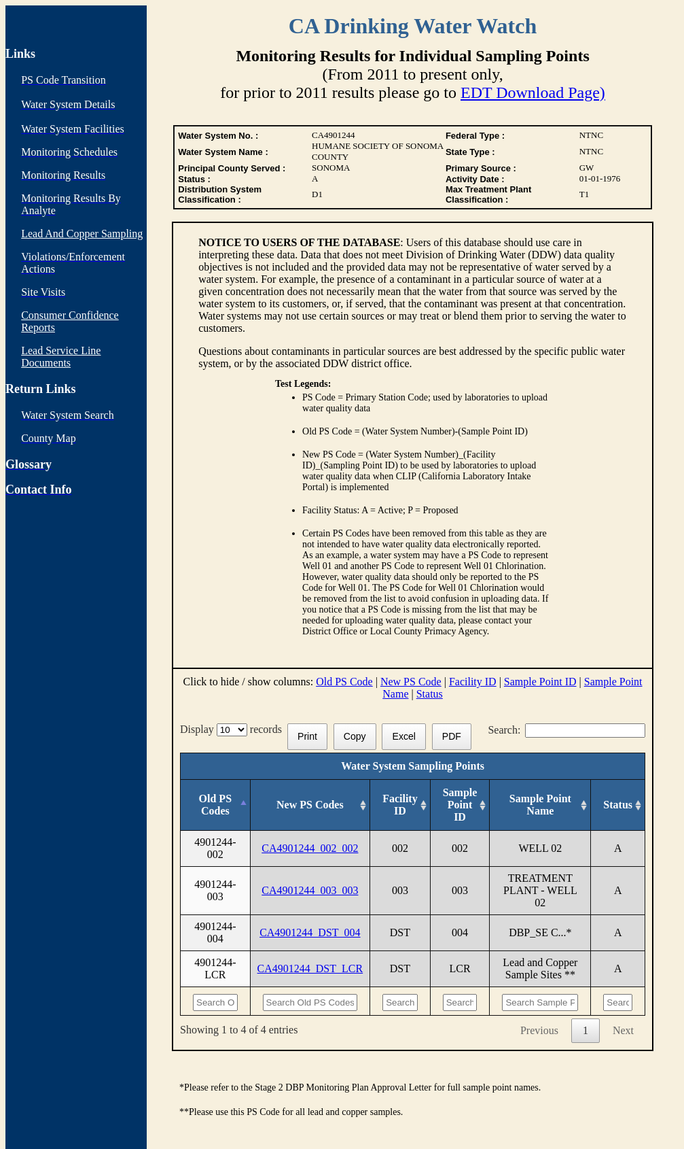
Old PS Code (344, 681)
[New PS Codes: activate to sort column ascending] (310, 805)
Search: (566, 730)
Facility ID (473, 681)
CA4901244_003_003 (310, 890)
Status (429, 694)
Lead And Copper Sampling (82, 233)
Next (623, 1030)
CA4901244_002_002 (310, 848)
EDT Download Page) (533, 92)
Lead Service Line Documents (61, 356)
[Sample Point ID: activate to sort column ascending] (460, 805)
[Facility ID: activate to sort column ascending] (400, 805)
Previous (539, 1030)
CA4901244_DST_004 (309, 932)
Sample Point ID (540, 681)
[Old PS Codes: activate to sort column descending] (216, 805)
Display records (233, 729)
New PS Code (411, 681)
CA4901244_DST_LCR (310, 968)
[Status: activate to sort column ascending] (618, 805)
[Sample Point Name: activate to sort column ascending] (540, 805)
